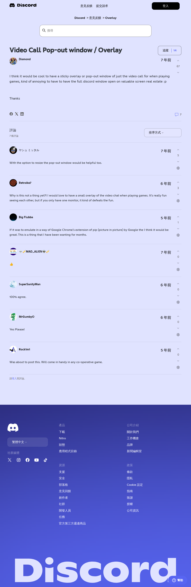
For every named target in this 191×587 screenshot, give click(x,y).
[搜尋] (95, 31)
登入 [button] (166, 5)
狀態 (62, 444)
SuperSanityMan (29, 284)
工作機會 (133, 438)
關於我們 (133, 431)
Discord (79, 17)
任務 (62, 516)
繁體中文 (19, 442)
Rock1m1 (24, 349)
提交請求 (102, 5)
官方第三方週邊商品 (72, 523)
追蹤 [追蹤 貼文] (166, 50)
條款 (130, 471)
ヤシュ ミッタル (29, 150)
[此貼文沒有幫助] (178, 72)
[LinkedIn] (22, 114)
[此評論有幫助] (178, 149)
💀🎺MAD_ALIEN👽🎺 (34, 251)
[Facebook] (11, 114)
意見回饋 (65, 491)
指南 (130, 491)
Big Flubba (26, 217)
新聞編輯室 (134, 451)
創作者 (63, 497)
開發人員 (65, 510)
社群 (62, 504)
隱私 (130, 478)
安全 (62, 478)
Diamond (25, 59)
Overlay (111, 17)
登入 (14, 378)
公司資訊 (133, 510)
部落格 (63, 484)
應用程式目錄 (68, 451)
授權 (130, 504)
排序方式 (156, 132)
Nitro (62, 438)
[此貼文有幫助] (178, 60)
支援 (62, 471)
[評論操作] (178, 168)
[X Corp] (16, 114)
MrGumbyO (26, 316)
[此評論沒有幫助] (178, 161)
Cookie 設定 (135, 484)
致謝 (130, 497)
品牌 (130, 444)
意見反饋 (86, 5)
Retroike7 (25, 183)
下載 (62, 431)
